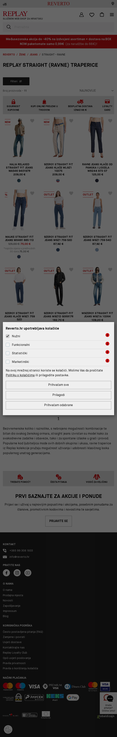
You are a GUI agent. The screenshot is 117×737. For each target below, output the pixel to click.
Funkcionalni (21, 345)
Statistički (19, 353)
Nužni (16, 336)
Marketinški (20, 362)
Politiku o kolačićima (21, 375)
